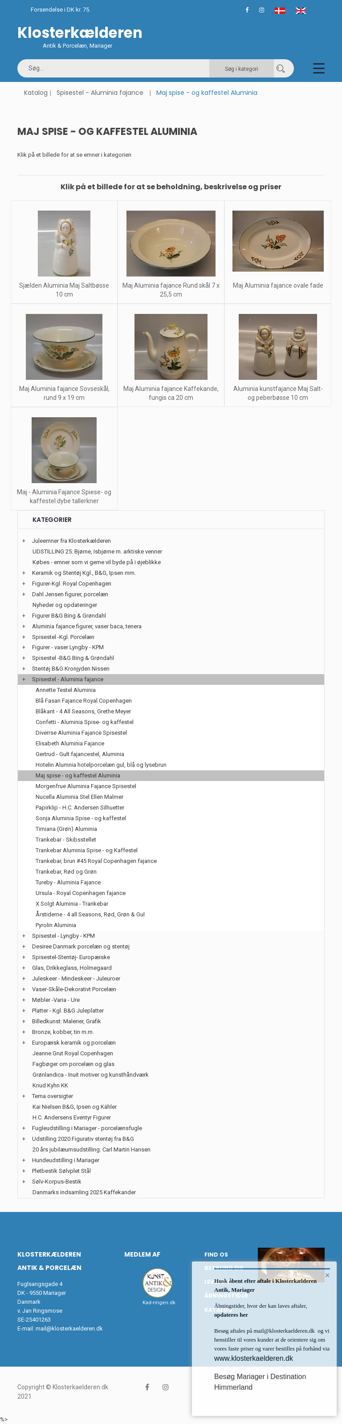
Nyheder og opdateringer (65, 605)
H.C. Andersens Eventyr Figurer (72, 1117)
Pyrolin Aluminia (56, 925)
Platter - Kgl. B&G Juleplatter (68, 1010)
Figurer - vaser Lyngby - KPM (68, 647)
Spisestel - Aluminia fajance (100, 92)
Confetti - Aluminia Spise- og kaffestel (85, 722)
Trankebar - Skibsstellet (66, 839)
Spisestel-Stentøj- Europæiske (71, 957)
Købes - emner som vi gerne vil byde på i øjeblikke (97, 562)
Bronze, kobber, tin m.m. (63, 1032)
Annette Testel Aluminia (66, 690)
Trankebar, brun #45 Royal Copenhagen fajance (96, 861)
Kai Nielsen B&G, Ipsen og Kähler (75, 1106)
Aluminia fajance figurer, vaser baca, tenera (87, 626)
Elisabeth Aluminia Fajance (70, 743)
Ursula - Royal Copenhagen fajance (81, 893)
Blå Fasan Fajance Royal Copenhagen (84, 700)
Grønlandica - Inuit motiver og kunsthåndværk (91, 1074)
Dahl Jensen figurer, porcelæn (70, 594)
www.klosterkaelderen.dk (253, 1358)
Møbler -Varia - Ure (56, 1000)
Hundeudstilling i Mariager (65, 1160)
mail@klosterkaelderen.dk (69, 1328)
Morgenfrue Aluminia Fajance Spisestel (86, 786)
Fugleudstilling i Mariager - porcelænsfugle (87, 1128)
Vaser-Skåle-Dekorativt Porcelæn (74, 989)
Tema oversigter (52, 1096)
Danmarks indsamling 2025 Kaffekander (84, 1192)
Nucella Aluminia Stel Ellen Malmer (79, 796)
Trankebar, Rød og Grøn (66, 871)
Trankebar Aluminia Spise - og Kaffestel (87, 850)
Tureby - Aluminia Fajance (68, 882)
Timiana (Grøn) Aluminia (66, 829)
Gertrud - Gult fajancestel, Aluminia (80, 754)
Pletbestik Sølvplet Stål (61, 1171)
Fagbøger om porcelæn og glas (73, 1064)
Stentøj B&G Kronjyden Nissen (71, 668)
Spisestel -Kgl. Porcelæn (63, 637)
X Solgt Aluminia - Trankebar (72, 903)
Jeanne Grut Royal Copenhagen (73, 1053)
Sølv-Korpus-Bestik (56, 1181)
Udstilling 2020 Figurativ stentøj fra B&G (83, 1138)
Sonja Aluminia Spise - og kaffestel (81, 818)
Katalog (36, 92)
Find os (216, 1254)
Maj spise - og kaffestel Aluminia (78, 775)
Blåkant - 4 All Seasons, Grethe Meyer (83, 711)
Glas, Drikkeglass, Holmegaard (72, 967)
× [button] (327, 1275)
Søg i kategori (241, 69)
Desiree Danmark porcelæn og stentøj (81, 946)
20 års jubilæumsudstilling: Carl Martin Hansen (92, 1149)
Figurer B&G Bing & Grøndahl (69, 615)
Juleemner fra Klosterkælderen (71, 540)
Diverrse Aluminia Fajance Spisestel (81, 732)
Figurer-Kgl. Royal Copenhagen (71, 583)
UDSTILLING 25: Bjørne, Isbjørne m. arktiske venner (97, 551)
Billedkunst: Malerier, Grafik (66, 1021)
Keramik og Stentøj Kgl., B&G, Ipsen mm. (84, 573)
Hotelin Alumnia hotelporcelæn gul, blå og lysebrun (101, 764)
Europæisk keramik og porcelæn (74, 1042)
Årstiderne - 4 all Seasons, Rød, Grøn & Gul (90, 914)
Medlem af (142, 1254)
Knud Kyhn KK (50, 1085)
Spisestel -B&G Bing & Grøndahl (73, 658)
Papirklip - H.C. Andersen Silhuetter (80, 807)
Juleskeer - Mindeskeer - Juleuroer (76, 978)
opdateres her (231, 1314)
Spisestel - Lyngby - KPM (63, 935)
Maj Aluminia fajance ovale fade (278, 285)
